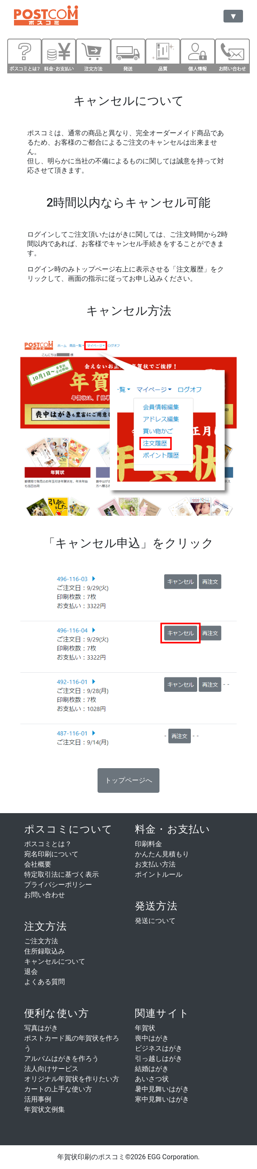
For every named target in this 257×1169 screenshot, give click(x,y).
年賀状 (145, 1028)
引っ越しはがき (158, 1058)
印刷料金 (148, 844)
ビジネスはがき (158, 1048)
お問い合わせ (44, 895)
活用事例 (37, 1099)
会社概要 (37, 864)
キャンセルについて (54, 961)
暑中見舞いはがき (162, 1089)
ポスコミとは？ (48, 844)
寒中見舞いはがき (162, 1099)
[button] (128, 780)
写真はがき (41, 1028)
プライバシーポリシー (58, 885)
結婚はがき (152, 1069)
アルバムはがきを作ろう (61, 1058)
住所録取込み (44, 951)
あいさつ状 (152, 1079)
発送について (155, 921)
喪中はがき (152, 1038)
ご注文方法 (41, 941)
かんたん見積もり (162, 854)
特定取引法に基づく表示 (61, 874)
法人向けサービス (51, 1069)
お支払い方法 (155, 864)
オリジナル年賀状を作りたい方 (71, 1079)
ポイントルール (158, 874)
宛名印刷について (51, 854)
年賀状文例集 (44, 1109)
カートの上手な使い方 (58, 1089)
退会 (31, 972)
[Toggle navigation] (233, 16)
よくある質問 (44, 982)
